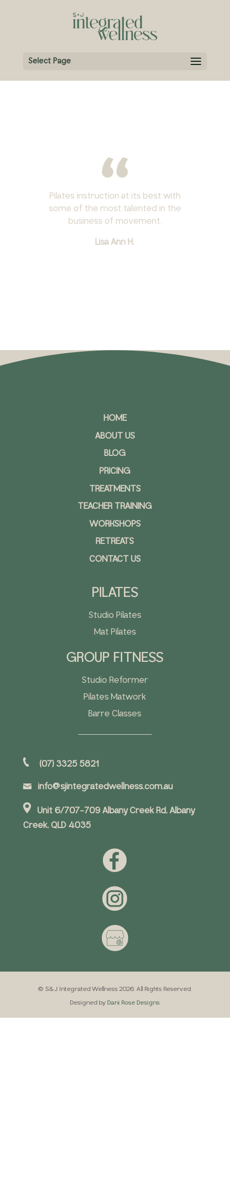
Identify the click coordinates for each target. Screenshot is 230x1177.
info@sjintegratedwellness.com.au (105, 787)
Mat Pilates (115, 632)
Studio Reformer (115, 680)
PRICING (114, 471)
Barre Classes (114, 714)
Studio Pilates (115, 615)
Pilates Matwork (114, 697)
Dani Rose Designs (133, 1002)
